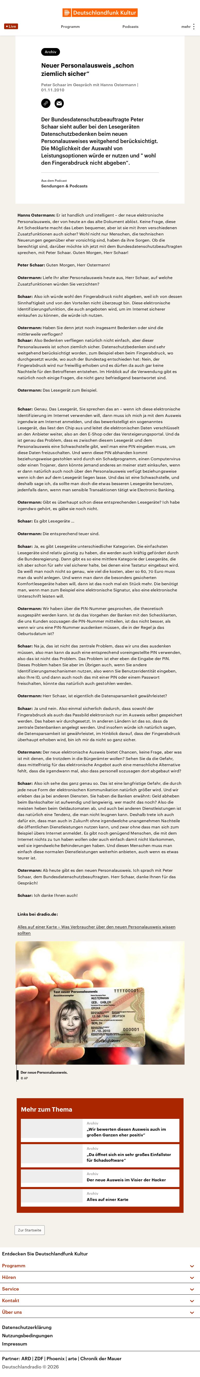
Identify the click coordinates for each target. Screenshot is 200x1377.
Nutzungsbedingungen (27, 1335)
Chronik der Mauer (100, 1358)
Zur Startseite (29, 1230)
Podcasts (130, 26)
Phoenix (57, 1358)
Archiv (50, 52)
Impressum (14, 1344)
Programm (70, 26)
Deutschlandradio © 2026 (30, 1367)
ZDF (40, 1358)
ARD (27, 1358)
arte (74, 1358)
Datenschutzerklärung (26, 1327)
